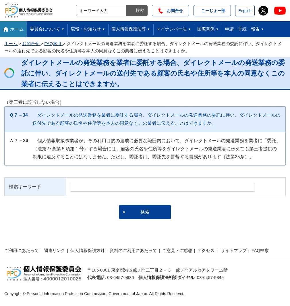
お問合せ (170, 11)
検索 (140, 10)
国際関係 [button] (205, 28)
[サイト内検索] (101, 10)
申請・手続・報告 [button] (242, 28)
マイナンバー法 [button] (171, 28)
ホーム (17, 29)
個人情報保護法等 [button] (128, 28)
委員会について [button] (45, 28)
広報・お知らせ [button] (86, 28)
